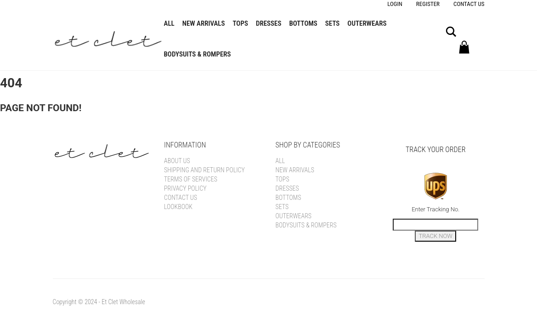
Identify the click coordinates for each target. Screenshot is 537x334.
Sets (332, 23)
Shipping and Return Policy (204, 170)
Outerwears (366, 23)
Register (428, 3)
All (169, 23)
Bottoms (303, 23)
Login (394, 3)
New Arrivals (203, 23)
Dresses (269, 23)
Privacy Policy (185, 188)
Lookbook (178, 206)
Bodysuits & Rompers (197, 54)
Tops (240, 23)
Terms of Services (190, 179)
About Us (177, 160)
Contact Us (468, 3)
